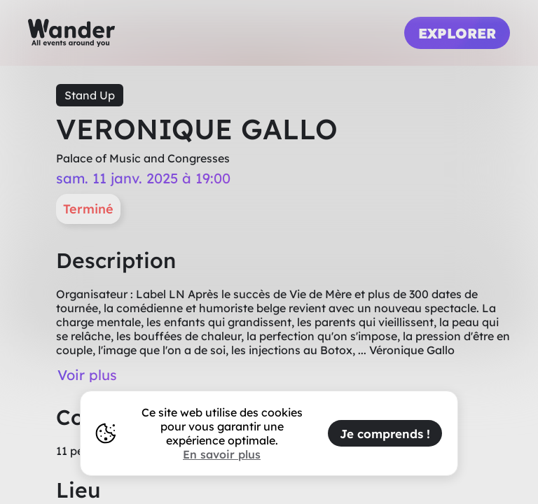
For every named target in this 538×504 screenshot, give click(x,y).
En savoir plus (222, 454)
